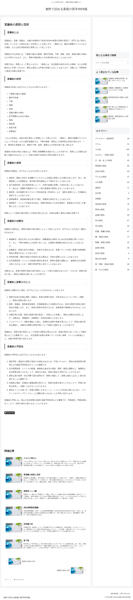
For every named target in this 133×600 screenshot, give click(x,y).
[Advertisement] (45, 430)
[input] (112, 62)
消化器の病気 (9, 412)
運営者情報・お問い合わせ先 (120, 593)
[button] (127, 62)
